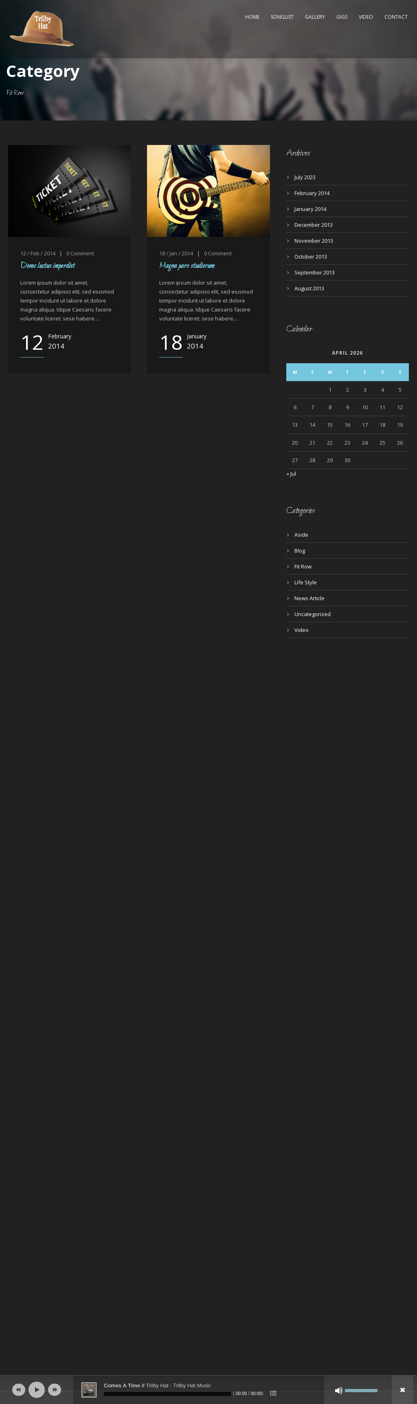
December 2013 (313, 224)
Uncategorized (312, 614)
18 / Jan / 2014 (176, 253)
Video (366, 16)
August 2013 (309, 288)
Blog (299, 550)
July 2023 (305, 177)
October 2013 (310, 256)
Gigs (341, 16)
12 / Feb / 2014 (37, 253)
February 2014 (311, 193)
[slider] (167, 1394)
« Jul (291, 473)
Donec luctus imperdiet (47, 266)
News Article (309, 598)
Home (252, 16)
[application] (208, 1389)
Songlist (282, 16)
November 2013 (313, 240)
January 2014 (310, 209)
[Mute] (339, 1390)
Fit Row (303, 566)
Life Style (305, 582)
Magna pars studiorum (186, 266)
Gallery (315, 16)
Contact (396, 16)
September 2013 (314, 272)
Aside (301, 534)
